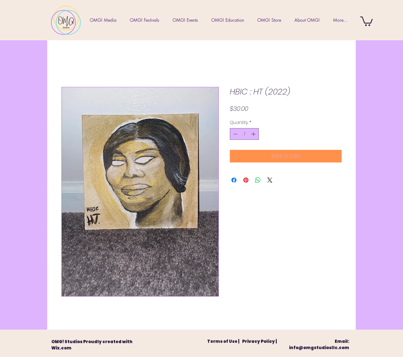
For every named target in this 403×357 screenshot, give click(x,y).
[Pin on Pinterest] (246, 180)
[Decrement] (235, 133)
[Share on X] (270, 180)
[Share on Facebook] (234, 180)
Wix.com (61, 348)
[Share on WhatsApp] (258, 180)
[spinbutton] (244, 133)
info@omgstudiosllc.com (319, 348)
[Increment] (254, 133)
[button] (366, 20)
